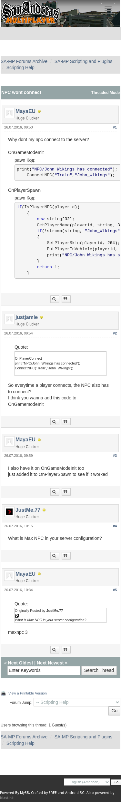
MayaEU (25, 111)
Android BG (75, 793)
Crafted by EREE (44, 793)
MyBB (24, 793)
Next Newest (50, 662)
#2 (115, 333)
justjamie (26, 317)
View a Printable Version (27, 693)
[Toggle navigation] (108, 8)
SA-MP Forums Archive (24, 61)
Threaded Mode (105, 92)
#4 (115, 526)
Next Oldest (20, 662)
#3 (115, 456)
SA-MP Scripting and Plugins (84, 61)
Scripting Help (20, 67)
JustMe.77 (27, 510)
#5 (115, 590)
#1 (115, 127)
